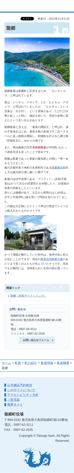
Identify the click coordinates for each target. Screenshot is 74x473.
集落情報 (47, 363)
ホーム (6, 363)
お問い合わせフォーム (36, 340)
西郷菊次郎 (59, 167)
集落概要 (63, 363)
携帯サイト (15, 404)
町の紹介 (31, 363)
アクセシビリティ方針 (22, 395)
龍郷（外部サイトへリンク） (28, 295)
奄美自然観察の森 (52, 259)
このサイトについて (21, 390)
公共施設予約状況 (19, 385)
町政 (18, 363)
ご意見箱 (13, 400)
